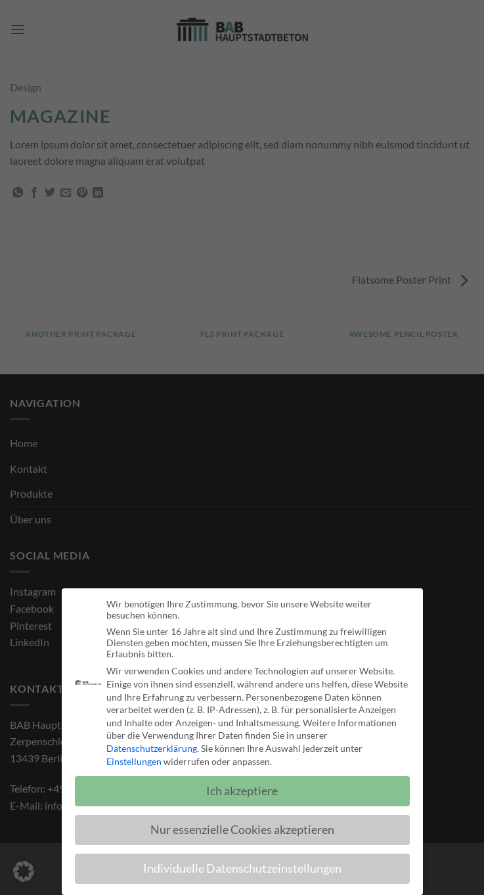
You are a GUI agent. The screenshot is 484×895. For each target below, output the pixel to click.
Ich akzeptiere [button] (242, 793)
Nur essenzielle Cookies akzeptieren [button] (242, 832)
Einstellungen (134, 762)
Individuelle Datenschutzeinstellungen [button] (242, 870)
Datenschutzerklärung (151, 750)
